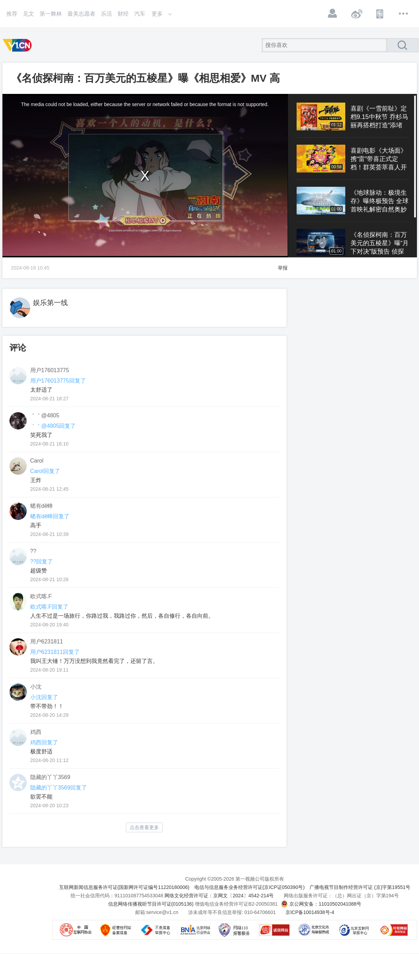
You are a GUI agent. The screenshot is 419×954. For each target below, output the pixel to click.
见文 (28, 14)
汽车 (139, 14)
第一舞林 (51, 14)
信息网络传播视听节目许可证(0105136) (151, 904)
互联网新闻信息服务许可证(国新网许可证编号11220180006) (124, 887)
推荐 (11, 14)
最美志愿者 (81, 14)
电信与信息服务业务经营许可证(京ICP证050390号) (249, 887)
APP (380, 13)
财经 (123, 14)
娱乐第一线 (50, 302)
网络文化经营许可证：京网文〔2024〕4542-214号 (219, 895)
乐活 (106, 14)
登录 (332, 13)
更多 (403, 13)
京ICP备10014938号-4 (309, 912)
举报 (283, 268)
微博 (356, 13)
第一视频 (18, 45)
